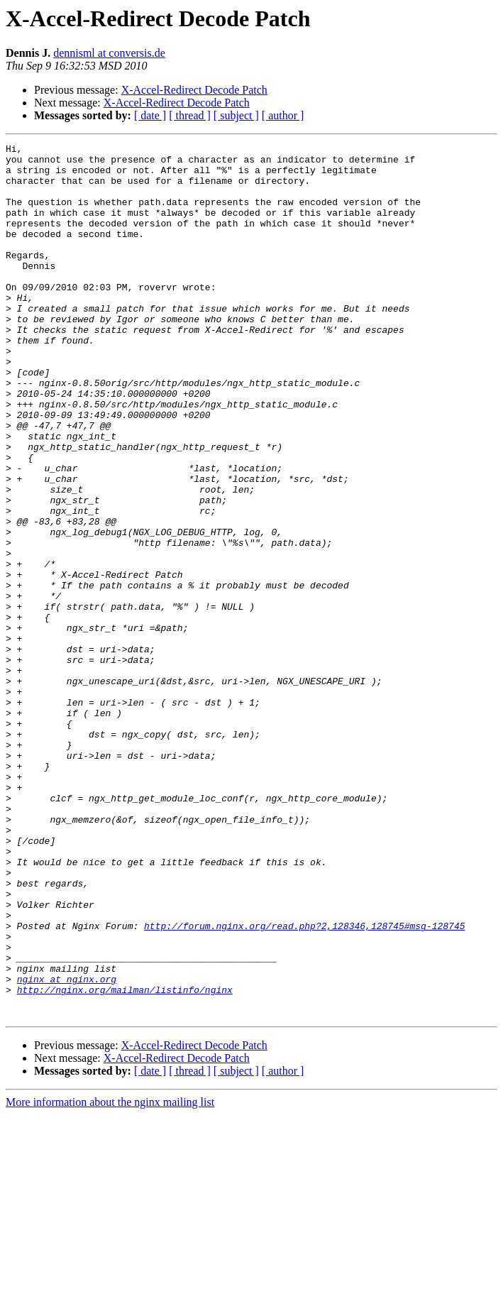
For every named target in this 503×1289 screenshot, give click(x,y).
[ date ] (150, 115)
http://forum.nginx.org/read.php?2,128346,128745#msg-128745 (304, 1083)
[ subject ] (236, 115)
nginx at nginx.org (66, 1147)
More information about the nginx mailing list (110, 1277)
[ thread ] (190, 115)
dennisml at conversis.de (109, 53)
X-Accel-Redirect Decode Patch (194, 90)
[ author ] (283, 115)
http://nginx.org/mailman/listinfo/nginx (125, 1159)
